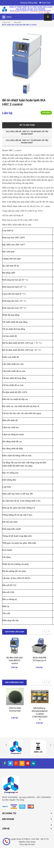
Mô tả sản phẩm (27, 125)
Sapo (33, 844)
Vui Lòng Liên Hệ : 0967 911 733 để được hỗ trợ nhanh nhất (27, 133)
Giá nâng (15, 657)
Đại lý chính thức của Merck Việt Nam (14, 711)
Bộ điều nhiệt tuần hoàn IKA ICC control (40, 660)
